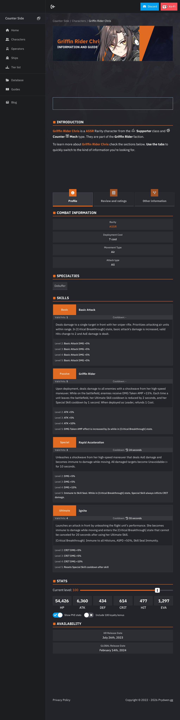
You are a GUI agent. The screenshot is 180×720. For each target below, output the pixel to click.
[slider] (157, 590)
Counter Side (61, 21)
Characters (79, 21)
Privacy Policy (61, 700)
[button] (149, 7)
